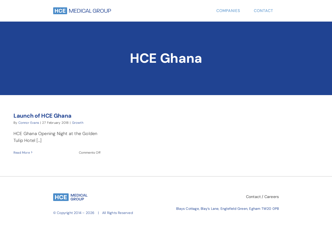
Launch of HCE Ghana (42, 115)
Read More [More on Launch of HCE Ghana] (21, 152)
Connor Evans (28, 123)
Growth (77, 123)
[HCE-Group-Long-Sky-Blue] (82, 9)
